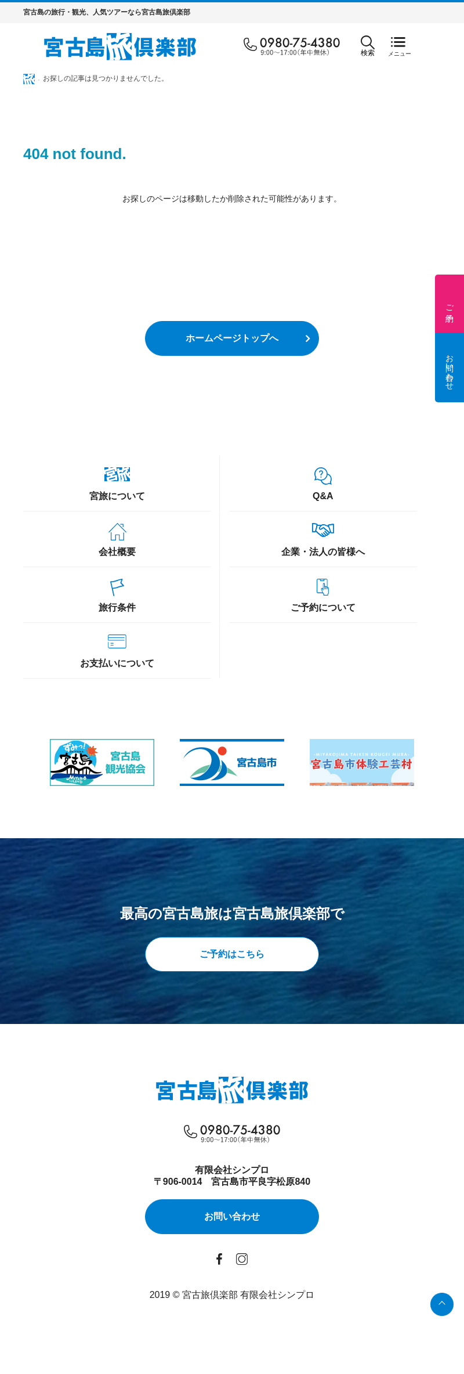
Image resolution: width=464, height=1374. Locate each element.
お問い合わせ (449, 367)
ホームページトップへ (232, 338)
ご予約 (449, 303)
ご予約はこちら (232, 954)
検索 (368, 46)
